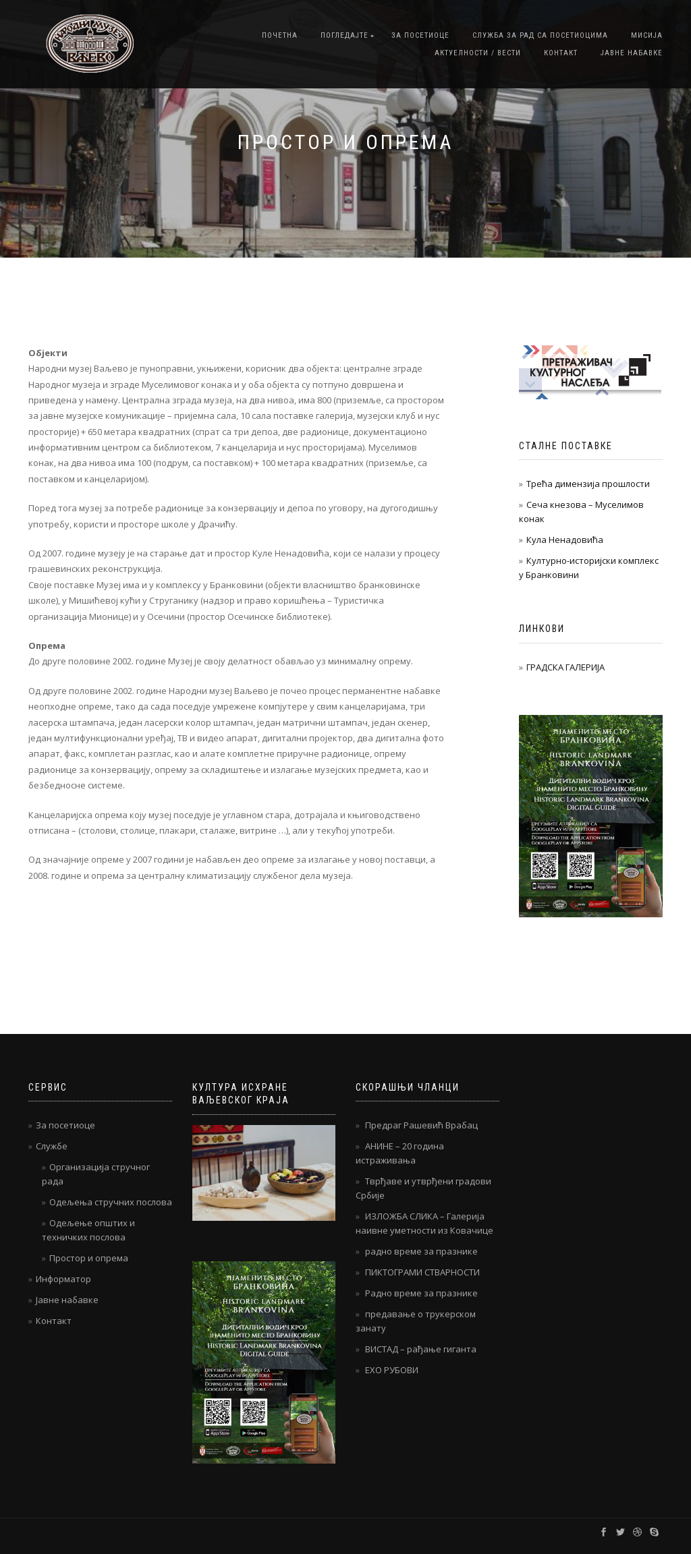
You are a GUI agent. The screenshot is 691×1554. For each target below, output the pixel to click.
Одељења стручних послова (110, 1202)
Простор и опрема (88, 1258)
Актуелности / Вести (478, 53)
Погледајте (344, 35)
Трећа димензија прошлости (588, 484)
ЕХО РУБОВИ (391, 1370)
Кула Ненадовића (564, 540)
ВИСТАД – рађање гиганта (420, 1349)
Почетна (280, 35)
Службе (51, 1146)
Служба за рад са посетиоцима (540, 35)
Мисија (647, 35)
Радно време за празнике (421, 1293)
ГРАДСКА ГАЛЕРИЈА (565, 667)
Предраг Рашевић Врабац (421, 1125)
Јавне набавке (632, 53)
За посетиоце (420, 35)
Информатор (63, 1279)
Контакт (561, 53)
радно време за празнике (421, 1251)
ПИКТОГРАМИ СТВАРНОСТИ (422, 1272)
